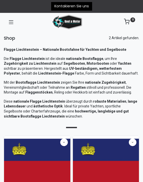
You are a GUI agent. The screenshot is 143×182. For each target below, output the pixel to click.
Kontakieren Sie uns (71, 6)
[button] (64, 142)
